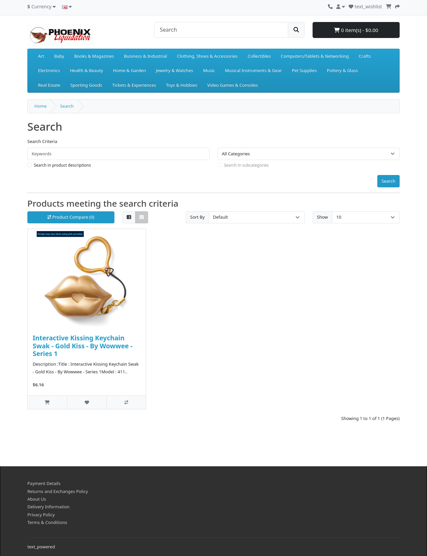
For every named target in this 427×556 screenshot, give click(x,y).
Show (322, 217)
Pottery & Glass (342, 70)
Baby (59, 56)
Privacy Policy (41, 515)
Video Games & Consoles (232, 85)
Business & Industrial (145, 56)
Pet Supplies (304, 70)
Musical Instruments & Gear (253, 70)
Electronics (49, 70)
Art (41, 56)
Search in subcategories (246, 165)
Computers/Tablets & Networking (315, 56)
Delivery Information (48, 507)
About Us (36, 499)
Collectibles (259, 56)
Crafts (365, 56)
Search (67, 106)
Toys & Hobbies (181, 85)
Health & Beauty (86, 70)
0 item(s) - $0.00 (356, 30)
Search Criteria (42, 141)
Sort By (197, 217)
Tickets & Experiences (134, 85)
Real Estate (49, 85)
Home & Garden (129, 70)
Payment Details (43, 483)
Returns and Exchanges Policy (57, 491)
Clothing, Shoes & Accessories (207, 56)
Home (40, 106)
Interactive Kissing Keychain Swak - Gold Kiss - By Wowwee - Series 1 (82, 345)
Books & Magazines (94, 56)
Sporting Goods (86, 85)
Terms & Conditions (47, 522)
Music (209, 70)
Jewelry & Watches (174, 70)
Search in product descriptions (62, 165)
